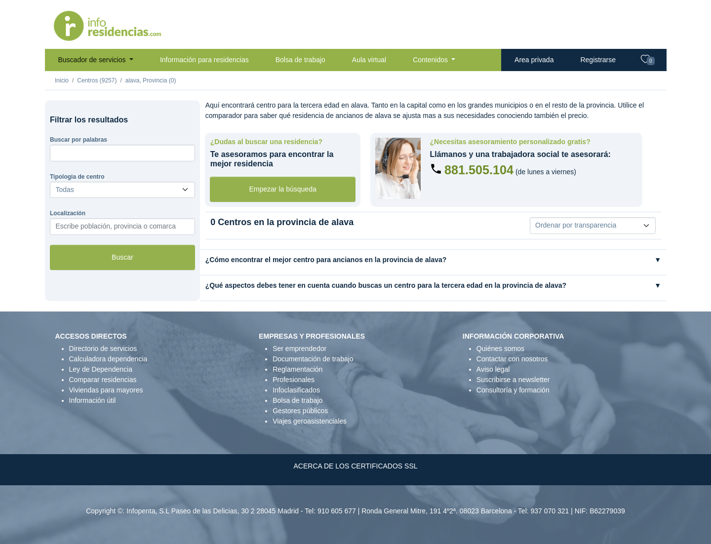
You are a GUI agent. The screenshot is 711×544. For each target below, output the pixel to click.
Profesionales (294, 380)
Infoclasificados (296, 390)
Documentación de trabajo (313, 359)
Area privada (533, 60)
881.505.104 (479, 170)
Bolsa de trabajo (300, 60)
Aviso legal (493, 369)
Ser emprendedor (299, 348)
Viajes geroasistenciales (310, 421)
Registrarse (598, 60)
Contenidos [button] (431, 60)
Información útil (92, 400)
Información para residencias (204, 60)
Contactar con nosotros (512, 359)
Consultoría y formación (513, 390)
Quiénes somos (500, 348)
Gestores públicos (300, 411)
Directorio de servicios (103, 348)
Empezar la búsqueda (282, 189)
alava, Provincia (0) (150, 80)
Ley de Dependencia (100, 369)
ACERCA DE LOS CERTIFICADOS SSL (355, 466)
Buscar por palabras (78, 139)
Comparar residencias (103, 380)
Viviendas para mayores (106, 390)
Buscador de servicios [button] (93, 60)
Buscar (122, 257)
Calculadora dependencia (108, 359)
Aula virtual (369, 60)
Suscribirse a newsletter (513, 380)
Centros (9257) (97, 80)
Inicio (62, 80)
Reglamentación (297, 369)
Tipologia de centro (77, 176)
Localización (67, 213)
